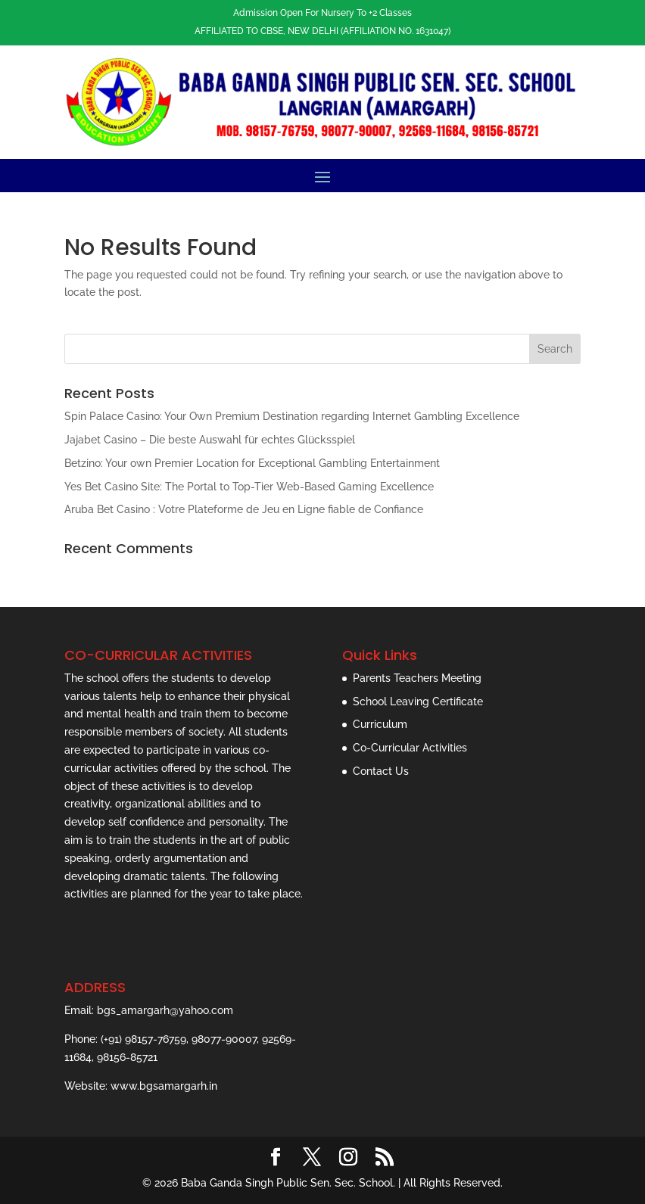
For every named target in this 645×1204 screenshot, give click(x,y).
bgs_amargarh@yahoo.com (165, 1010)
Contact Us (381, 771)
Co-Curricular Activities (410, 748)
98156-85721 (127, 1057)
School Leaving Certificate (418, 701)
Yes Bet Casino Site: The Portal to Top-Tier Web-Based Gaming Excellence (249, 487)
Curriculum (380, 724)
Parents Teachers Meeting (417, 678)
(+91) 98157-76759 (143, 1039)
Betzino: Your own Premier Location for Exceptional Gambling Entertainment (252, 463)
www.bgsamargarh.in (164, 1086)
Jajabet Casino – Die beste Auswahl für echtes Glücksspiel (209, 440)
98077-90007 (224, 1039)
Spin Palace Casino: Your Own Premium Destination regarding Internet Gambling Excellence (291, 416)
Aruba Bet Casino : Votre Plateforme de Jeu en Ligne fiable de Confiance (243, 509)
